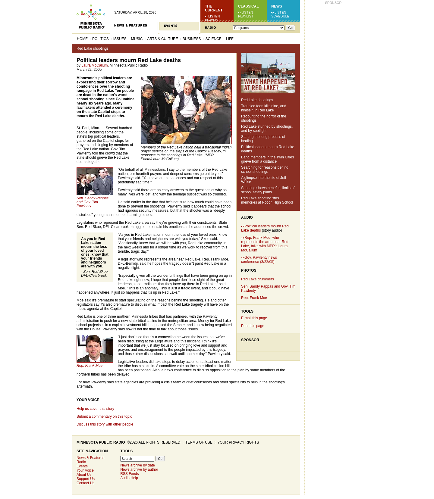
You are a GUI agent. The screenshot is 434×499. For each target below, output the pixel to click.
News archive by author (139, 469)
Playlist (212, 20)
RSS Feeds (129, 474)
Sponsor (250, 340)
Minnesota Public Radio (101, 442)
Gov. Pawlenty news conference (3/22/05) (259, 259)
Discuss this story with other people (105, 424)
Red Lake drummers (257, 279)
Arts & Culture (162, 39)
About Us (84, 474)
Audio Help (129, 478)
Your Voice (88, 400)
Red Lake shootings (92, 48)
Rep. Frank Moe (254, 298)
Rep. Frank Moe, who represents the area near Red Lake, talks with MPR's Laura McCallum (264, 243)
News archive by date (137, 465)
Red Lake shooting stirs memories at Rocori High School (267, 200)
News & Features (90, 458)
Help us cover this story (95, 409)
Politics (100, 39)
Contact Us (85, 483)
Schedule (280, 16)
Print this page (252, 326)
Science (213, 39)
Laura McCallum (94, 65)
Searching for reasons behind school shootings (264, 169)
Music (137, 39)
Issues (120, 39)
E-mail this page (254, 318)
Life (230, 39)
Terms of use (198, 442)
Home (82, 39)
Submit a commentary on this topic (104, 416)
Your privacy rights (238, 442)
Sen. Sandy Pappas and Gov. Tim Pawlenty (92, 202)
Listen (214, 16)
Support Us (86, 479)
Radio (81, 462)
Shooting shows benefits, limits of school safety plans (267, 190)
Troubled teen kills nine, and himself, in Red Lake (263, 108)
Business (192, 39)
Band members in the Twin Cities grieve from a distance (267, 159)
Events (82, 466)
